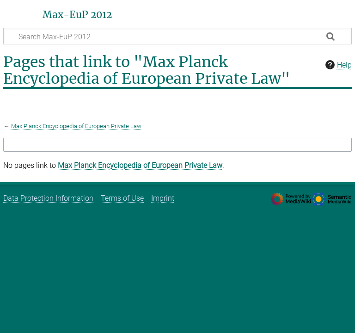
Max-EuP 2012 (77, 15)
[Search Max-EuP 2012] (177, 36)
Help (337, 64)
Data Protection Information (48, 198)
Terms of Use (122, 198)
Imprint (162, 198)
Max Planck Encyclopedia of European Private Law (76, 126)
